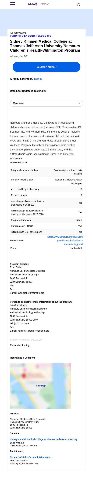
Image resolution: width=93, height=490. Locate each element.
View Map (41, 385)
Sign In (38, 79)
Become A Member (46, 67)
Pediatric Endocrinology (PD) (31, 36)
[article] (46, 239)
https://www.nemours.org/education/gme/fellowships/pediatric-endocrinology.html (65, 240)
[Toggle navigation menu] (12, 4)
